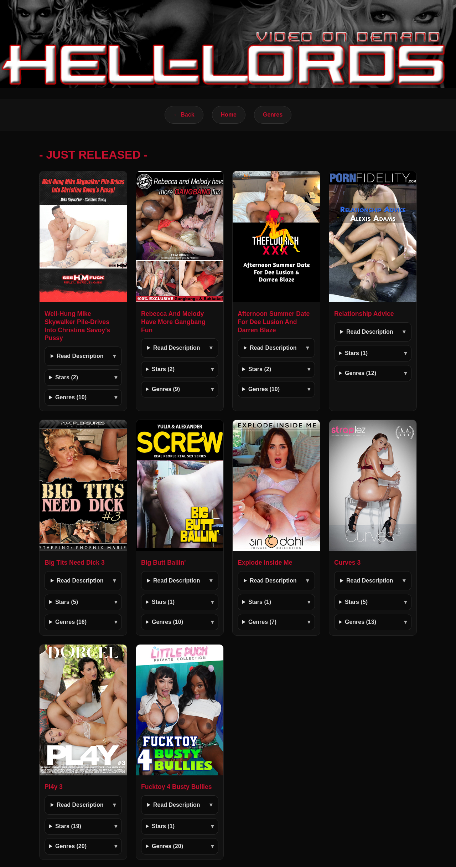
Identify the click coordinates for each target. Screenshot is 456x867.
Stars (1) (356, 353)
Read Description (80, 356)
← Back (184, 115)
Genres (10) (71, 397)
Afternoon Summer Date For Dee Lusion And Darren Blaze (274, 322)
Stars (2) (66, 377)
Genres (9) (166, 389)
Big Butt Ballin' (163, 562)
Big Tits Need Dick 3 (75, 562)
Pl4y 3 (54, 786)
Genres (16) (71, 622)
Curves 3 (347, 562)
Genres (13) (360, 622)
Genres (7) (262, 622)
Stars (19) (68, 826)
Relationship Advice (364, 313)
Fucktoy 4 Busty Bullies (176, 786)
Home (229, 115)
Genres (273, 115)
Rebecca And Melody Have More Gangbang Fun (173, 322)
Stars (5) (66, 602)
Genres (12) (360, 373)
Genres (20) (71, 846)
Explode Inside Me (265, 562)
